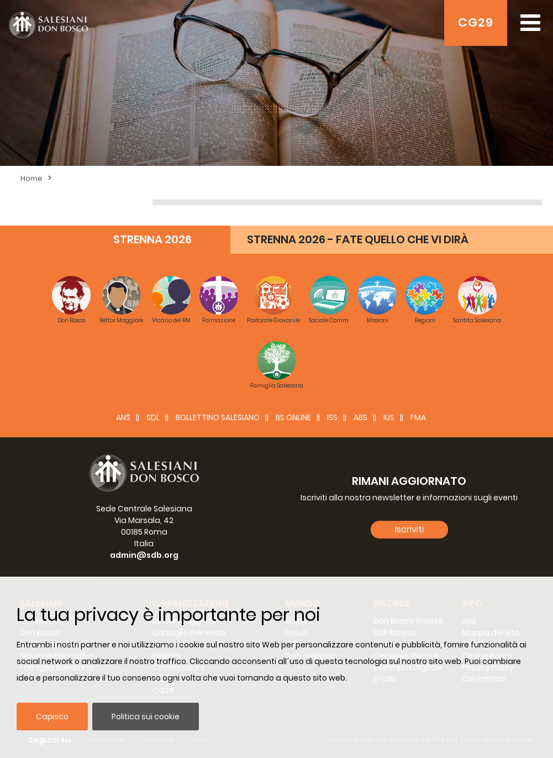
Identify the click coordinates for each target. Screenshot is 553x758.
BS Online (293, 417)
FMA (418, 417)
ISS (332, 417)
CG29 (475, 22)
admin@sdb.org (144, 555)
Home (31, 178)
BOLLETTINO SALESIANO (218, 417)
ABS (360, 417)
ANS (123, 417)
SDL (153, 417)
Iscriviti (409, 529)
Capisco (52, 716)
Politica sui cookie (146, 716)
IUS (388, 417)
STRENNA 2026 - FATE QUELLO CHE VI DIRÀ (357, 239)
